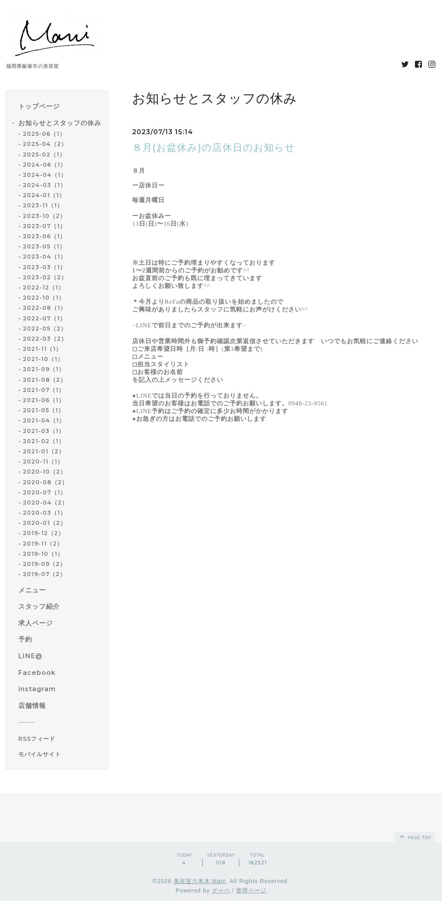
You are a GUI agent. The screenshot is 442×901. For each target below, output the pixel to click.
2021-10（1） (43, 359)
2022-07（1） (44, 318)
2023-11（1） (43, 205)
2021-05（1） (43, 410)
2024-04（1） (45, 174)
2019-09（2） (44, 564)
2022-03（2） (45, 338)
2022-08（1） (44, 307)
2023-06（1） (44, 236)
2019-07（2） (44, 574)
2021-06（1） (44, 400)
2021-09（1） (44, 369)
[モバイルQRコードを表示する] (60, 754)
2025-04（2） (45, 144)
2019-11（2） (43, 543)
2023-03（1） (44, 267)
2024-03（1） (44, 185)
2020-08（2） (45, 482)
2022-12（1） (43, 287)
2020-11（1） (43, 461)
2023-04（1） (44, 256)
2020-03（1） (44, 512)
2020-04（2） (45, 502)
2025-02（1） (44, 154)
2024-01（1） (44, 195)
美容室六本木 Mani (200, 881)
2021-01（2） (44, 451)
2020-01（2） (44, 523)
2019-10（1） (43, 553)
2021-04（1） (44, 420)
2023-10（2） (44, 216)
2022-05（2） (45, 328)
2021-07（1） (44, 390)
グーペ (221, 890)
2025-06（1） (44, 133)
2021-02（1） (44, 441)
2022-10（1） (44, 297)
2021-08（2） (44, 379)
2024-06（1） (44, 164)
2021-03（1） (44, 431)
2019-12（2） (43, 533)
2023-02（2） (45, 277)
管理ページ (251, 890)
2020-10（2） (44, 471)
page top (414, 836)
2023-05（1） (44, 246)
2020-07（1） (44, 492)
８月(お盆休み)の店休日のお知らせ (213, 147)
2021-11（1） (42, 349)
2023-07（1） (44, 226)
